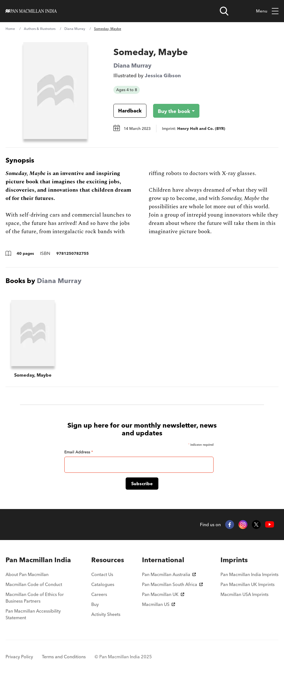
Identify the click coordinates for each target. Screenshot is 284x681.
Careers (99, 594)
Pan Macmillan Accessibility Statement (33, 614)
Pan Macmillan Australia (169, 574)
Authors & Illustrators (39, 29)
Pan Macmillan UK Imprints (247, 584)
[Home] (31, 11)
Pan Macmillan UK (163, 594)
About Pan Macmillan (27, 574)
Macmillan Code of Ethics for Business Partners (35, 598)
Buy (95, 604)
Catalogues (102, 584)
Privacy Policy (19, 656)
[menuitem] (39, 560)
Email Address (78, 451)
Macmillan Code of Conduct (34, 584)
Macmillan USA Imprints (244, 594)
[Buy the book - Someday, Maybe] (171, 110)
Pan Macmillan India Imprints (249, 574)
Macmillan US (158, 604)
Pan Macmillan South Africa (172, 584)
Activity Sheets (105, 614)
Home (10, 29)
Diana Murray (74, 29)
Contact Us (102, 574)
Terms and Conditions (64, 656)
